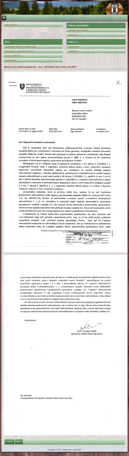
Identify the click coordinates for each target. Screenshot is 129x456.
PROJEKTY (73, 51)
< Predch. (9, 442)
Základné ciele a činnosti (78, 30)
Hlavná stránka (11, 25)
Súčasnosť (73, 35)
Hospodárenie (10, 60)
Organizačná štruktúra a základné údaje (20, 47)
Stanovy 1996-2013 (12, 56)
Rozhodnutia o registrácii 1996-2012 (19, 51)
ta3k (68, 454)
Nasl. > (19, 442)
